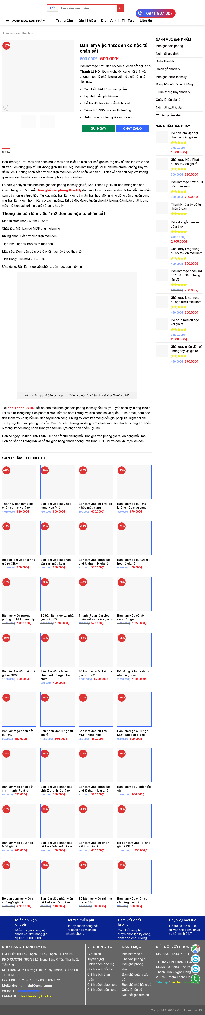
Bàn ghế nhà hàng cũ (136, 984)
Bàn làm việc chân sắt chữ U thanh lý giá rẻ (94, 561)
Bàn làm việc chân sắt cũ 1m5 (17, 732)
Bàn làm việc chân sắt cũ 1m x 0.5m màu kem (56, 844)
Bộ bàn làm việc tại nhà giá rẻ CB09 (57, 617)
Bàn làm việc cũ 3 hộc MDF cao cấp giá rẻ (132, 732)
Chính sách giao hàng (102, 984)
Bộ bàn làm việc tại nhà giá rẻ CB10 (133, 844)
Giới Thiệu (87, 20)
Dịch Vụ (108, 20)
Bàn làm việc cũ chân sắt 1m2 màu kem (55, 561)
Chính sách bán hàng (101, 989)
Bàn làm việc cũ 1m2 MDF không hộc (93, 732)
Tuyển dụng (95, 959)
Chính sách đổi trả (100, 969)
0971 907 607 (159, 13)
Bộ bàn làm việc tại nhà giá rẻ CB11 (95, 900)
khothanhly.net (30, 991)
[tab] (6, 152)
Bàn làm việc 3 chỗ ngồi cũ (134, 788)
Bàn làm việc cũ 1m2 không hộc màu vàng (132, 505)
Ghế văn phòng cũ (134, 959)
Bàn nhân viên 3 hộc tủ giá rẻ (56, 732)
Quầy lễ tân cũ (132, 989)
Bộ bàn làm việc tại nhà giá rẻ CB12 (95, 673)
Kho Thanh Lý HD (20, 408)
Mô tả (6, 152)
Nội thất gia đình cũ (135, 995)
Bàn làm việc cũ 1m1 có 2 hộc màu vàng (95, 505)
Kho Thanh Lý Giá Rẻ (35, 996)
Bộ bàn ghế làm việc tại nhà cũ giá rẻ (133, 673)
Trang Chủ (64, 20)
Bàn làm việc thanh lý (18, 33)
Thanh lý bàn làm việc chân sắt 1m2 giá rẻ (17, 505)
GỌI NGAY (98, 128)
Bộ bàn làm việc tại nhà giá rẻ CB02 (18, 561)
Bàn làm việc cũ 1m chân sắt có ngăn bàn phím (56, 675)
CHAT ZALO (132, 128)
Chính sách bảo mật (101, 964)
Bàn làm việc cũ (133, 954)
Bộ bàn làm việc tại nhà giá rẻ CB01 (18, 673)
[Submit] (120, 8)
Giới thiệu (94, 954)
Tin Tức (128, 20)
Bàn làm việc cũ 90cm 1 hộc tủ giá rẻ (133, 561)
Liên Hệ (146, 20)
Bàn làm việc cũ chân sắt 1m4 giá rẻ (94, 844)
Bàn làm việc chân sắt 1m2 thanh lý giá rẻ (17, 788)
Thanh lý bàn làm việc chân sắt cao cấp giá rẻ (96, 617)
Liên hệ (176, 982)
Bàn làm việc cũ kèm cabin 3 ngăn (131, 617)
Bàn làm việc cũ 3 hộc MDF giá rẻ (17, 844)
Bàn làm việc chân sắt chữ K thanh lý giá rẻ (94, 788)
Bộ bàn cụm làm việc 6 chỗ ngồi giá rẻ (17, 900)
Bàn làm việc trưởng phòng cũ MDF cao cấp (18, 617)
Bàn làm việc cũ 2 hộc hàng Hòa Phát (55, 505)
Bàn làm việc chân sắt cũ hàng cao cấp (133, 900)
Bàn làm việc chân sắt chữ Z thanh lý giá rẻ (56, 788)
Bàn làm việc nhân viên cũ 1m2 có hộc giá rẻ (56, 900)
